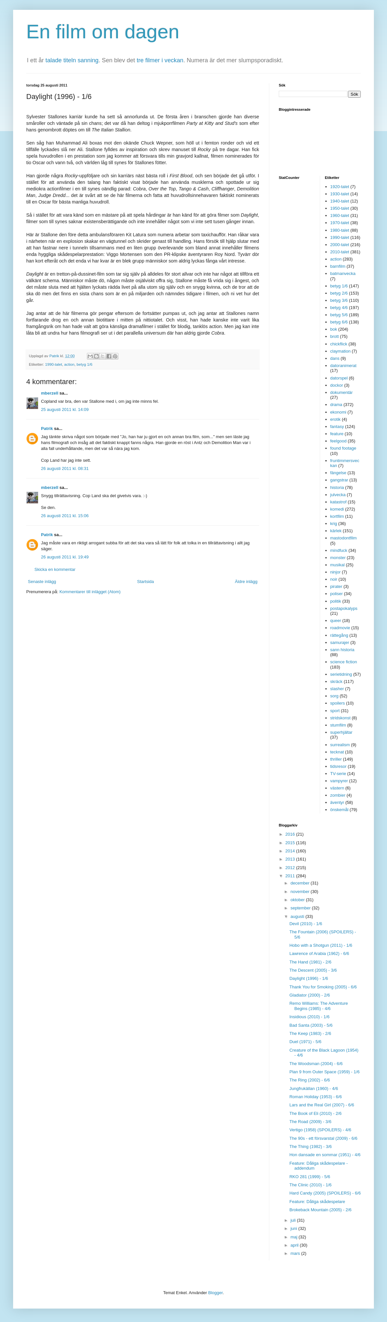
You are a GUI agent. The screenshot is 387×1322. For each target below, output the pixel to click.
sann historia (342, 649)
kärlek (336, 530)
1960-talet (339, 215)
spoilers (337, 703)
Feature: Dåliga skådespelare (317, 1201)
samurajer (339, 642)
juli (294, 1220)
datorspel (339, 378)
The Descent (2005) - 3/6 (313, 970)
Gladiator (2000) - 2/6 (309, 995)
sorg (334, 695)
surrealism (340, 744)
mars (296, 1253)
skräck (336, 681)
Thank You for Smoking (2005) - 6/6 (322, 986)
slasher (337, 688)
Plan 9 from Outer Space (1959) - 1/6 (324, 1071)
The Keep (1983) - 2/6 (310, 1033)
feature (336, 433)
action (69, 364)
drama (336, 404)
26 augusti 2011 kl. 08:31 (65, 468)
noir (333, 579)
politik (335, 601)
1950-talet (339, 208)
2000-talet (339, 244)
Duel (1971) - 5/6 (305, 1041)
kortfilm (337, 516)
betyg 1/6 (84, 364)
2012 (290, 867)
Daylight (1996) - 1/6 (308, 978)
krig (333, 523)
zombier (337, 795)
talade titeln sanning (72, 60)
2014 (290, 850)
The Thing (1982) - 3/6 (310, 1146)
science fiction (343, 661)
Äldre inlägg (246, 581)
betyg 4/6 (339, 307)
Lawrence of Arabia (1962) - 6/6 (319, 953)
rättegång (339, 635)
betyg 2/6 (339, 293)
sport (335, 710)
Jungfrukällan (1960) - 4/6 (313, 1088)
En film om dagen (102, 32)
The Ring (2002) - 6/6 (309, 1080)
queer (335, 620)
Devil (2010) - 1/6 (305, 923)
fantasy (337, 426)
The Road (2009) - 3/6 (310, 1121)
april (295, 1245)
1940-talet (339, 201)
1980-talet (339, 230)
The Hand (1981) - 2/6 (310, 962)
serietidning (341, 674)
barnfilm (337, 266)
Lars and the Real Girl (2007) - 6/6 (321, 1104)
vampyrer (339, 780)
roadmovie (340, 627)
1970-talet (339, 222)
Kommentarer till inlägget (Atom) (89, 591)
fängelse (338, 472)
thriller (336, 759)
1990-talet (53, 364)
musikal (337, 564)
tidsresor (338, 766)
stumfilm (338, 725)
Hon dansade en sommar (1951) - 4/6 (324, 1154)
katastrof (338, 501)
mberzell (49, 393)
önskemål (339, 809)
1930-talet (339, 193)
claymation (340, 351)
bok (333, 329)
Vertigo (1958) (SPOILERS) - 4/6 (320, 1129)
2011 (290, 875)
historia (337, 487)
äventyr (337, 802)
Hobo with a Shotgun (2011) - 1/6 (320, 945)
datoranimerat (343, 365)
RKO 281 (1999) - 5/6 (309, 1176)
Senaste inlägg (42, 581)
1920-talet (339, 186)
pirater (336, 586)
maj (295, 1237)
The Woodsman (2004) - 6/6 (315, 1063)
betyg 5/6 (339, 314)
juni (294, 1228)
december (301, 883)
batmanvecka (343, 273)
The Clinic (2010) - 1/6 (310, 1184)
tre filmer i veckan (160, 60)
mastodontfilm (343, 537)
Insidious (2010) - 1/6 (309, 1016)
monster (338, 557)
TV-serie (338, 773)
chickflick (338, 343)
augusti (298, 916)
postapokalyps (343, 608)
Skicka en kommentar (54, 569)
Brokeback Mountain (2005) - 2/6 (320, 1209)
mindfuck (338, 550)
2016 (290, 834)
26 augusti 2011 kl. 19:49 (65, 556)
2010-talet (339, 251)
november (301, 891)
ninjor (335, 572)
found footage (343, 448)
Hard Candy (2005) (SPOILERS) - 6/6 (324, 1193)
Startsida (145, 581)
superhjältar (341, 732)
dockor (336, 385)
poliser (336, 593)
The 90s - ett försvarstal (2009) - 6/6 (323, 1138)
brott (334, 336)
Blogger (215, 1292)
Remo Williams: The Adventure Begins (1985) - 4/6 (318, 1006)
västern (337, 788)
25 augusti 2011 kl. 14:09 (65, 409)
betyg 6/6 (339, 322)
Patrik (47, 428)
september (301, 907)
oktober (298, 899)
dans (334, 358)
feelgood (338, 440)
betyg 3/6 (339, 300)
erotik (335, 419)
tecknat (337, 751)
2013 (290, 859)
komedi (337, 509)
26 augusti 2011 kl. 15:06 (65, 515)
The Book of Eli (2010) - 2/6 (315, 1113)
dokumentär (341, 392)
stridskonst (340, 717)
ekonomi (338, 412)
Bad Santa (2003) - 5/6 (311, 1025)
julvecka (338, 494)
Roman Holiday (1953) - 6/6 (315, 1096)
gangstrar (339, 479)
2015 (290, 842)
